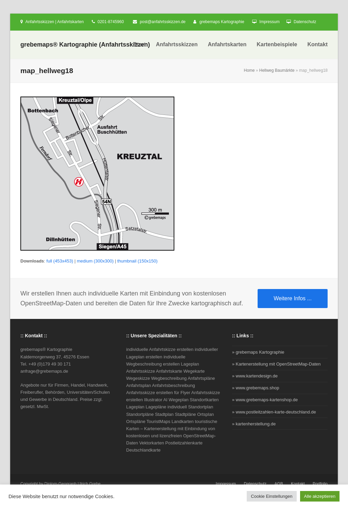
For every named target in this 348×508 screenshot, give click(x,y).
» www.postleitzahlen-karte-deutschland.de (274, 411)
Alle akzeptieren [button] (320, 496)
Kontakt (298, 483)
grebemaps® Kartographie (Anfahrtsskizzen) (85, 44)
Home (249, 70)
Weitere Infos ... (293, 298)
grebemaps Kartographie (221, 21)
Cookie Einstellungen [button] (271, 496)
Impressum (269, 21)
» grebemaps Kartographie (258, 352)
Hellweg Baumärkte (277, 70)
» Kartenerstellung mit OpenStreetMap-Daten (276, 364)
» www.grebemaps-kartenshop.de (265, 399)
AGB (278, 483)
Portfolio (320, 483)
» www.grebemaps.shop (255, 387)
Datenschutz (305, 21)
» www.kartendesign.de (255, 375)
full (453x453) (60, 261)
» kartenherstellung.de (254, 423)
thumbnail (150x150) (137, 261)
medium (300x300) (95, 261)
